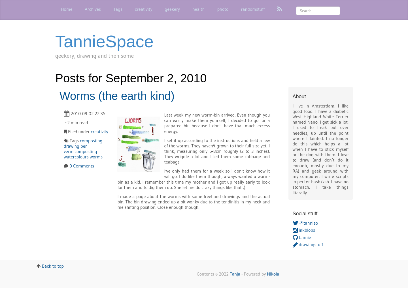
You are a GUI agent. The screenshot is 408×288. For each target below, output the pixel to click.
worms (96, 157)
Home (66, 9)
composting (91, 140)
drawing (71, 146)
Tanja (235, 274)
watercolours (76, 157)
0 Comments (81, 166)
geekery (172, 9)
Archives (93, 9)
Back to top (53, 266)
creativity (143, 9)
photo (222, 9)
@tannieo (305, 223)
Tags (117, 9)
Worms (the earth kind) (117, 96)
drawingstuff (308, 244)
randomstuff (253, 9)
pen (84, 146)
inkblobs (304, 230)
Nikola (273, 274)
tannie (302, 237)
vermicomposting (80, 151)
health (198, 9)
